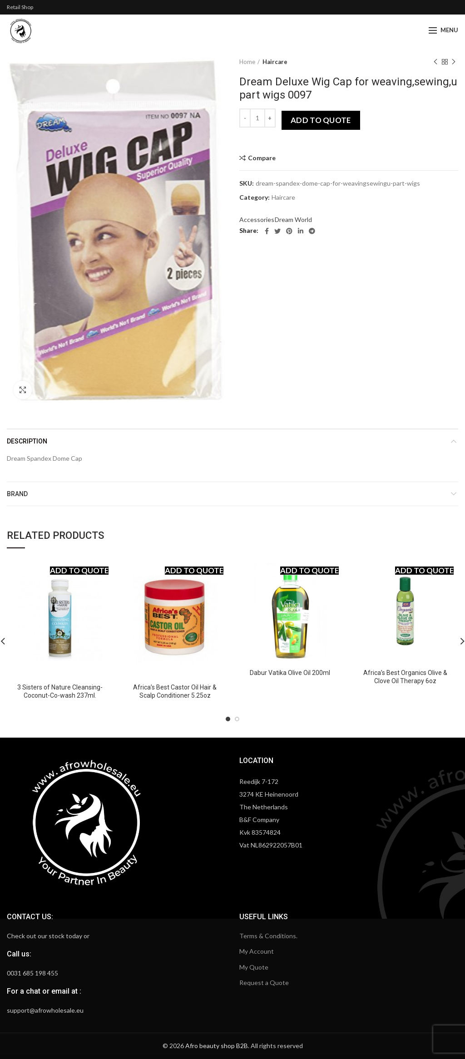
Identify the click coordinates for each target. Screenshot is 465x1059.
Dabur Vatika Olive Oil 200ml (290, 672)
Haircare (274, 61)
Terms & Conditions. (268, 936)
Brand (17, 493)
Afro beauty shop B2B (216, 1045)
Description (27, 441)
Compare (262, 158)
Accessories (256, 219)
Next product (453, 62)
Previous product (435, 62)
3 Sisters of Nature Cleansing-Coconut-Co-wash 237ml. (60, 691)
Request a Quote (264, 982)
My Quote (253, 967)
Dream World (293, 219)
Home (247, 61)
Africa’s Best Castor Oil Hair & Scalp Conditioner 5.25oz (175, 691)
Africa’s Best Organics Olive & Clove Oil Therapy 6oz (405, 677)
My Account (256, 951)
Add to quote (321, 120)
